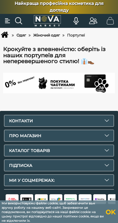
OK (111, 212)
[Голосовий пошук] (76, 20)
